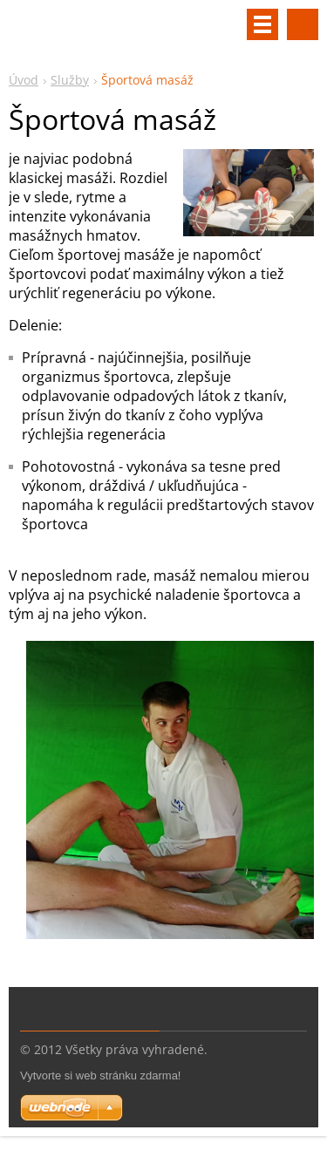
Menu (262, 24)
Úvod (23, 79)
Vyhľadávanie (302, 24)
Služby (70, 79)
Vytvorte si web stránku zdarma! (100, 1075)
